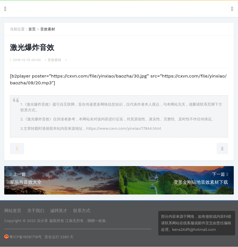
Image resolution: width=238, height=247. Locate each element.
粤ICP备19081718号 (23, 237)
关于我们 (35, 210)
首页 (32, 29)
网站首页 (12, 210)
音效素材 (47, 29)
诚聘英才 (58, 210)
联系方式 (81, 210)
